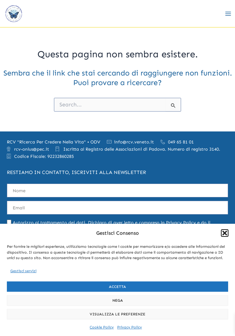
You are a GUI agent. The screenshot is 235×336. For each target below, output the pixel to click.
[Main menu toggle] (228, 13)
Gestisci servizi (23, 271)
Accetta (117, 287)
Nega (117, 300)
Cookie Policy (102, 327)
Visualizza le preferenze (117, 314)
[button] (224, 233)
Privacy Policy (129, 327)
